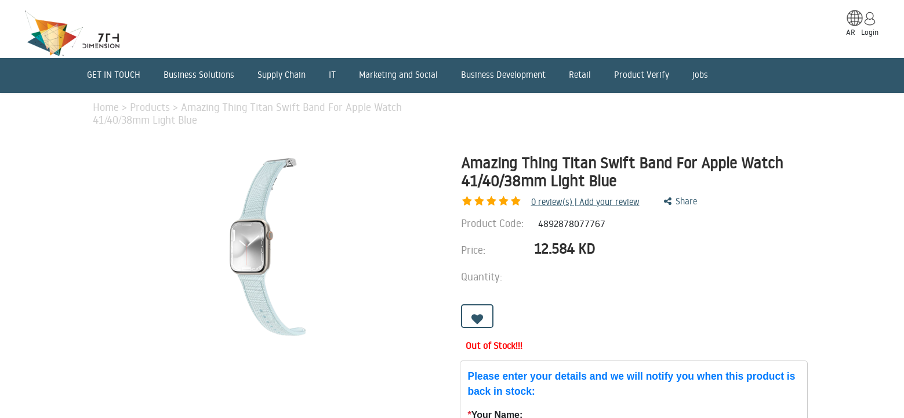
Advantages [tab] (270, 369)
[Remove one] (650, 280)
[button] (477, 324)
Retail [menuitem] (580, 74)
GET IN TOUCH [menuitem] (113, 74)
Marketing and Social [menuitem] (398, 74)
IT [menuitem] (332, 74)
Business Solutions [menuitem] (199, 74)
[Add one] (682, 280)
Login (869, 32)
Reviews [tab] (410, 369)
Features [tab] (195, 369)
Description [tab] (119, 369)
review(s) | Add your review (524, 201)
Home (107, 107)
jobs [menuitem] (700, 74)
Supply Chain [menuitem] (281, 74)
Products (151, 107)
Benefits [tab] (345, 369)
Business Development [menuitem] (503, 74)
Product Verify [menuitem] (641, 74)
